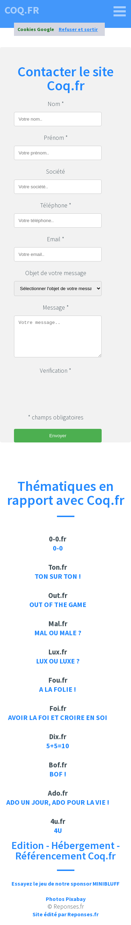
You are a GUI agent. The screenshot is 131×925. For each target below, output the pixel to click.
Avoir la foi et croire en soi (57, 717)
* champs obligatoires (55, 417)
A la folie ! (57, 689)
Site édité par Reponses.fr (65, 914)
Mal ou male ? (57, 632)
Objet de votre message (55, 273)
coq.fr (22, 10)
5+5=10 (57, 745)
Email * (55, 239)
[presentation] (67, 392)
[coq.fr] (120, 11)
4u (58, 830)
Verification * (55, 370)
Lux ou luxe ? (58, 661)
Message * (56, 307)
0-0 (58, 548)
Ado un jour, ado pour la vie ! (57, 802)
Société (55, 171)
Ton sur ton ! (58, 576)
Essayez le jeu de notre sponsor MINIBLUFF (65, 883)
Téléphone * (55, 205)
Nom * (56, 104)
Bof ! (57, 773)
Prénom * (56, 138)
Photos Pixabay (66, 898)
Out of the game (57, 604)
